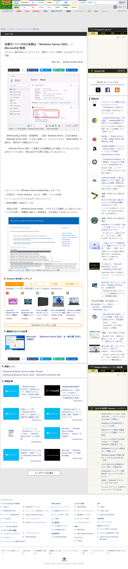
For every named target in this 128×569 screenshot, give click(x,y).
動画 (96, 11)
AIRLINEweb (81, 507)
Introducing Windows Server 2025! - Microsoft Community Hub (31, 375)
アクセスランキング (102, 30)
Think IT (6, 507)
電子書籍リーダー (73, 284)
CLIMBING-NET (59, 530)
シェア (34, 70)
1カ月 (122, 33)
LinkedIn (73, 70)
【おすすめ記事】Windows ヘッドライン (110, 408)
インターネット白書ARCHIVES (14, 541)
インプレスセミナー (32, 519)
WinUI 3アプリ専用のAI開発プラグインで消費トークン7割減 (112, 432)
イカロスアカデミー (84, 522)
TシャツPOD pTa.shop (108, 529)
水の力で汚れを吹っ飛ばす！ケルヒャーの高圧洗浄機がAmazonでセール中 (113, 202)
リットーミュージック (62, 507)
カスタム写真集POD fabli (109, 533)
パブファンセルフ (106, 522)
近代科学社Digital (60, 537)
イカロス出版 (79, 504)
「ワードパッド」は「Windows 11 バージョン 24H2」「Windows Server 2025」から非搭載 (30, 433)
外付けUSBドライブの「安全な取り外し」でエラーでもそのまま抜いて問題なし (113, 416)
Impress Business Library (34, 515)
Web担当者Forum (9, 511)
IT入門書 (53, 284)
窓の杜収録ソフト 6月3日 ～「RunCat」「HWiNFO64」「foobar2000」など (104, 307)
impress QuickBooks (107, 515)
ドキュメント (79, 11)
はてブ (47, 70)
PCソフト (34, 284)
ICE (98, 504)
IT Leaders (7, 519)
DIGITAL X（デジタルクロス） (36, 522)
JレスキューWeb (83, 519)
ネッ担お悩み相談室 (10, 526)
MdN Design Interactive (85, 534)
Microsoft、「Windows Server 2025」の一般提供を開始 (71, 453)
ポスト (15, 70)
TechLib (79, 541)
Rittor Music (56, 504)
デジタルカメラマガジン (12, 534)
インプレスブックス (32, 533)
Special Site (99, 71)
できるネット (8, 537)
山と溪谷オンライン (61, 526)
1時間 (93, 33)
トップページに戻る (43, 473)
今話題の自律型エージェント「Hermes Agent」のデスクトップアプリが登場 (113, 148)
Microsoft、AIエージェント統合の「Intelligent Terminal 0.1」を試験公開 (113, 285)
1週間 (113, 33)
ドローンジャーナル (10, 522)
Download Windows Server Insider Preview (23, 371)
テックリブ (78, 537)
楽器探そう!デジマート (62, 511)
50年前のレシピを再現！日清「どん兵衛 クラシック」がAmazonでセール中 (113, 227)
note (60, 70)
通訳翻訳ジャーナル (84, 515)
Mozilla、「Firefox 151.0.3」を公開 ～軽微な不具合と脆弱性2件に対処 (113, 139)
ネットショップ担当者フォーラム (37, 511)
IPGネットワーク (103, 526)
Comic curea (104, 511)
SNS (89, 11)
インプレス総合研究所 (11, 515)
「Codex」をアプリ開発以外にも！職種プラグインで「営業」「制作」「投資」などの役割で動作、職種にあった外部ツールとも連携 (113, 248)
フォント (104, 11)
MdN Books (81, 530)
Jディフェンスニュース (85, 511)
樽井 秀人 (56, 62)
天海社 (102, 507)
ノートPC (14, 284)
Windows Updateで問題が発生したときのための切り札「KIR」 (112, 457)
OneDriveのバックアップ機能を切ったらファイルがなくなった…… (113, 473)
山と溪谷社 (55, 522)
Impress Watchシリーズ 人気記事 (108, 367)
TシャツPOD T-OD (61, 515)
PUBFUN (100, 519)
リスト (23, 70)
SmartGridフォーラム (32, 507)
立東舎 (56, 519)
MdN (76, 526)
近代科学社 (55, 534)
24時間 (102, 33)
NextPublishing (30, 537)
